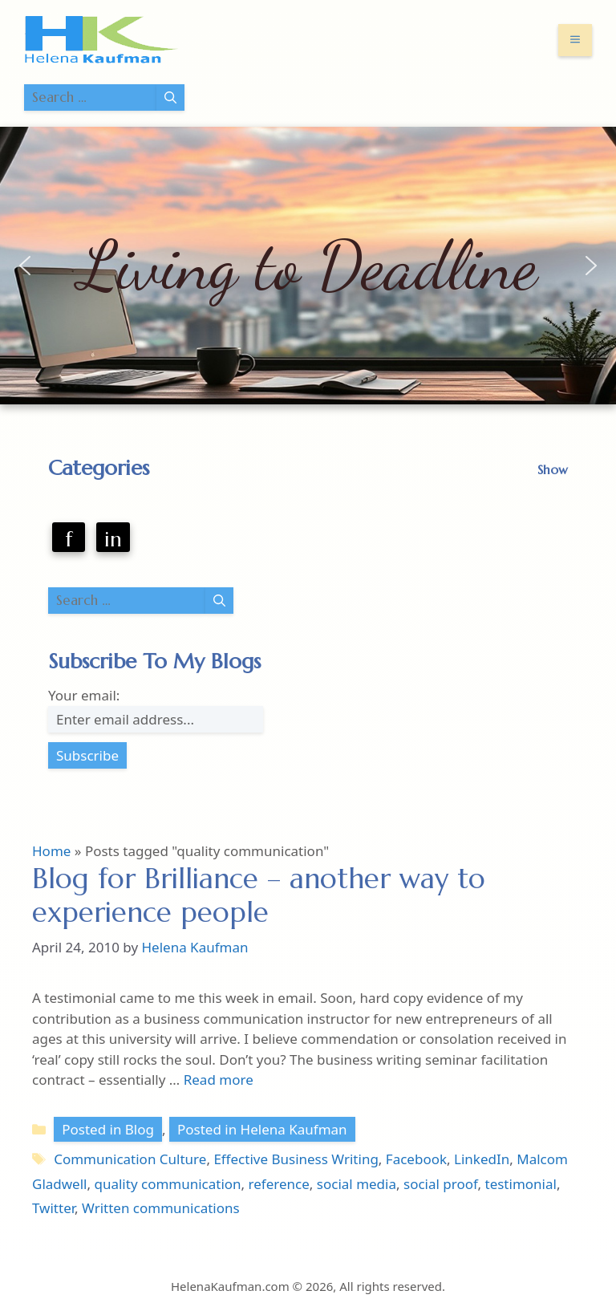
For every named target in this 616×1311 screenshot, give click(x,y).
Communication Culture (130, 1159)
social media (356, 1184)
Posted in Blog (108, 1129)
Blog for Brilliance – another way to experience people (258, 895)
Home (51, 851)
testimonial (521, 1184)
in (113, 539)
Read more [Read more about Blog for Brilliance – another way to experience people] (218, 1079)
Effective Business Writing (295, 1159)
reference (279, 1184)
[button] (25, 265)
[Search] (170, 98)
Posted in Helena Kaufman (262, 1129)
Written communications (161, 1208)
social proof (440, 1184)
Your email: (84, 695)
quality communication (167, 1184)
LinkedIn (481, 1159)
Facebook (416, 1159)
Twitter (53, 1208)
